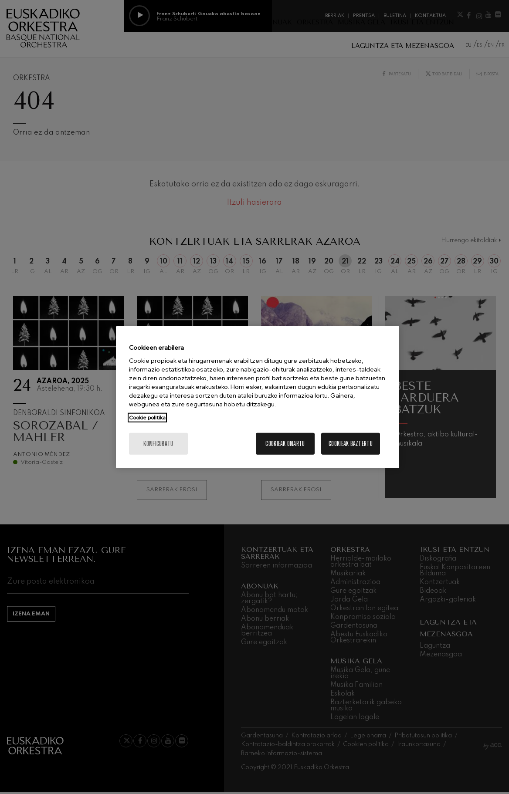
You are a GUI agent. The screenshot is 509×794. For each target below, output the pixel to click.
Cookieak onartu (285, 443)
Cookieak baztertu (351, 443)
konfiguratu (158, 443)
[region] (257, 397)
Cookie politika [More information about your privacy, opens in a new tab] (147, 417)
